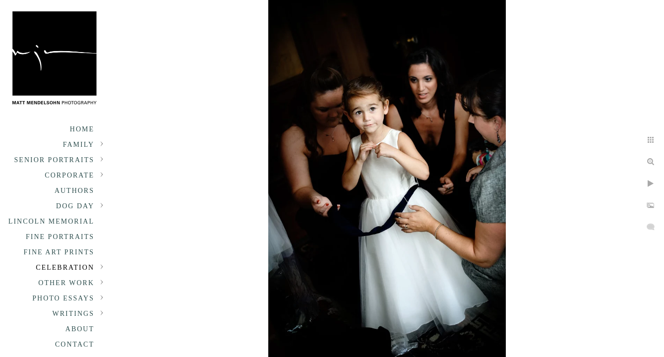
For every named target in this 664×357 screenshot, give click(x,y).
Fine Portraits (60, 236)
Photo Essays (63, 298)
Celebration (65, 267)
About (79, 329)
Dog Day (75, 206)
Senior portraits (54, 160)
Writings (73, 313)
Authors (74, 190)
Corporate (69, 175)
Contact (74, 344)
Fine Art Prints (59, 252)
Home (82, 129)
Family (78, 144)
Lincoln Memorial (51, 221)
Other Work (66, 283)
